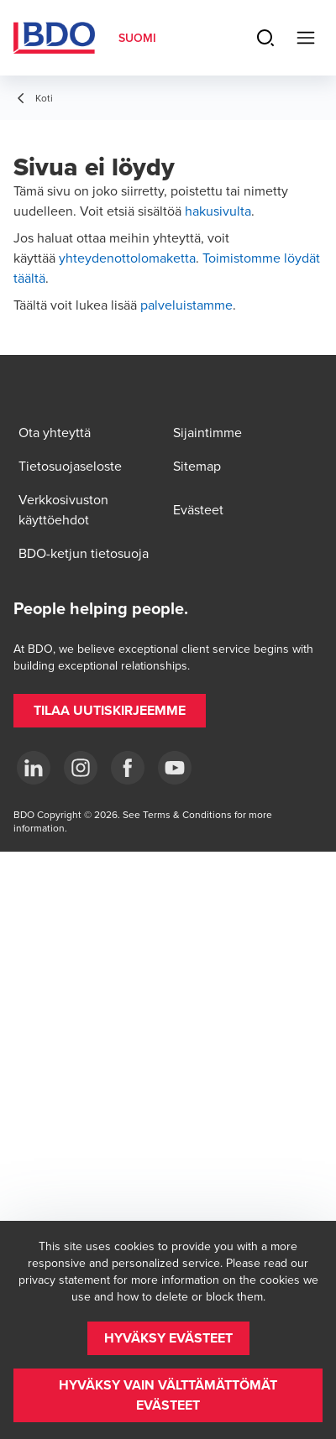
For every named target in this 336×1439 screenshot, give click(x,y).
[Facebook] (128, 768)
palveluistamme (186, 304)
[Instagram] (80, 768)
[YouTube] (175, 768)
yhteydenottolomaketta (127, 257)
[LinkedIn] (33, 768)
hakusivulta (218, 210)
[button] (109, 710)
